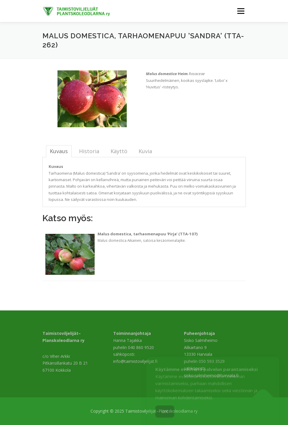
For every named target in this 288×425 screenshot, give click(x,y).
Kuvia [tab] (145, 151)
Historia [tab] (89, 151)
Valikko (241, 11)
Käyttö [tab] (119, 151)
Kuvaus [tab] (59, 151)
